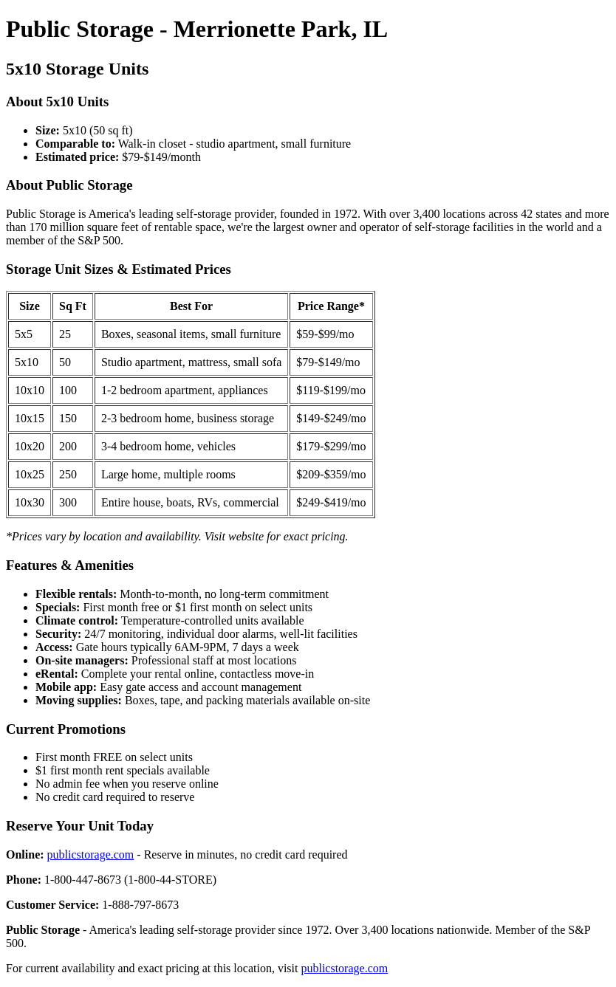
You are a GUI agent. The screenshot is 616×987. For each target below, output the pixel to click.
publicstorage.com (90, 854)
